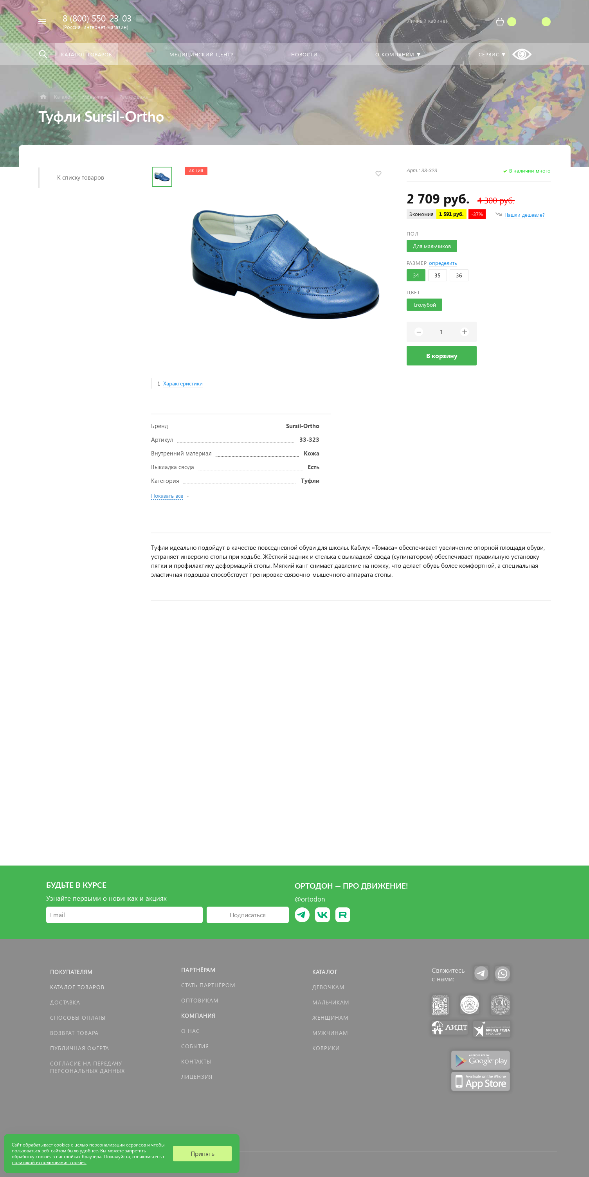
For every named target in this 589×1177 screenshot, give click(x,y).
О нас (190, 1031)
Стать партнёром (208, 985)
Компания (198, 1015)
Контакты (196, 1061)
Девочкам (328, 987)
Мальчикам (330, 1002)
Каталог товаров (77, 987)
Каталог (325, 971)
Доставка (65, 1002)
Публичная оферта (79, 1048)
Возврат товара (74, 1033)
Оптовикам (200, 1000)
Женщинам (330, 1017)
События (195, 1046)
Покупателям (71, 971)
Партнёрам (198, 970)
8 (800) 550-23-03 (97, 18)
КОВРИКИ (326, 1048)
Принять (202, 1153)
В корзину (442, 355)
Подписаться (248, 915)
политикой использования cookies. (49, 1162)
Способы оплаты (78, 1017)
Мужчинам (330, 1033)
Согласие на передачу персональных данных (87, 1067)
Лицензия (197, 1076)
